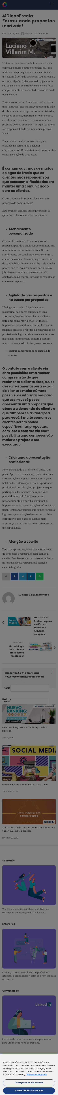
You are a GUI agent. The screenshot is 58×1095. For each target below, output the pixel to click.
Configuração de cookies (29, 1083)
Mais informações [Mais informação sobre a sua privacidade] (37, 1075)
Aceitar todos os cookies (29, 1091)
